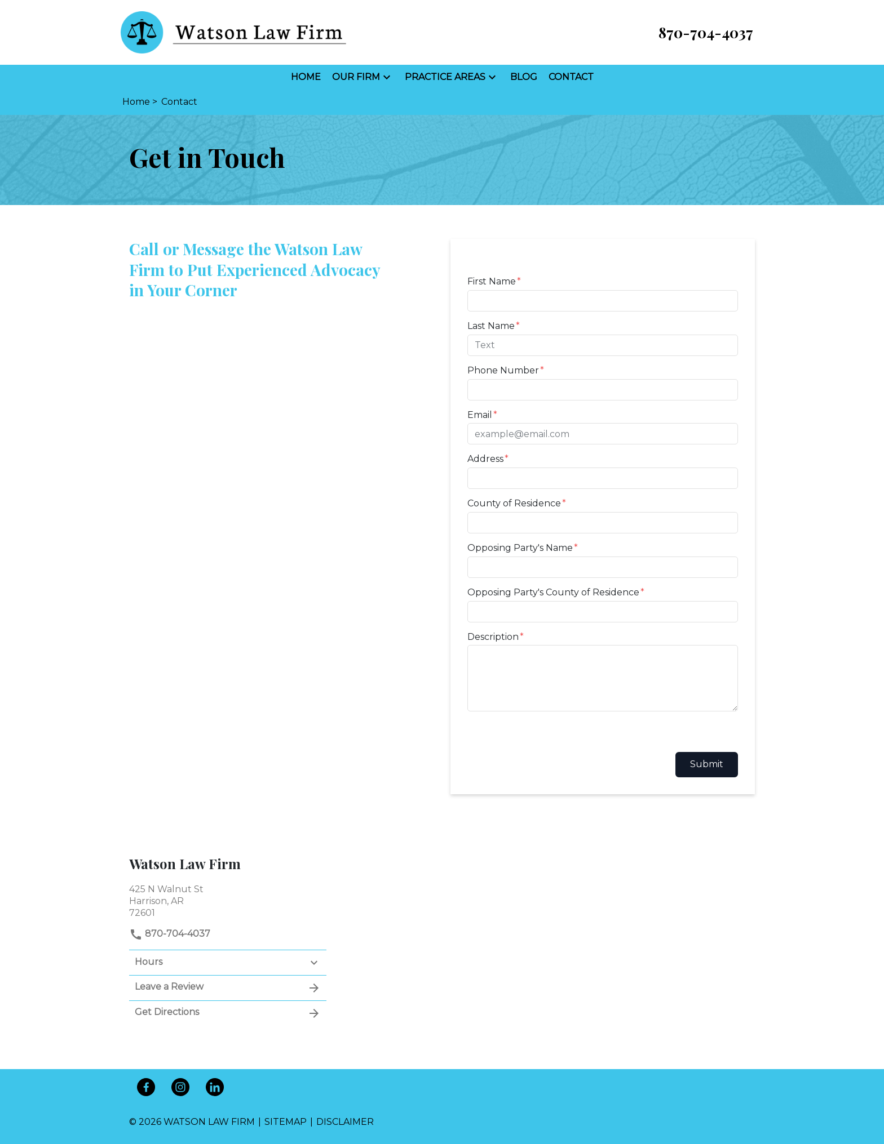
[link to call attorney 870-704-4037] (705, 32)
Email (479, 414)
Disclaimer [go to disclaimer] (345, 1121)
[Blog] (523, 77)
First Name (491, 281)
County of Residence (514, 503)
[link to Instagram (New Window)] (180, 1087)
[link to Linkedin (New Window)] (215, 1087)
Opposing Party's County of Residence (553, 592)
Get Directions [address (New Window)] (228, 1013)
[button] (387, 77)
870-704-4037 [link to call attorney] (169, 933)
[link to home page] (233, 31)
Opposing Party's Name (520, 547)
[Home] (306, 77)
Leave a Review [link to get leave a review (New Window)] (228, 988)
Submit (706, 764)
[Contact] (571, 77)
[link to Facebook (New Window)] (146, 1087)
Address (485, 458)
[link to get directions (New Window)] (227, 900)
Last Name (491, 326)
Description (493, 636)
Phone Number (503, 370)
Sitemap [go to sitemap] (285, 1121)
